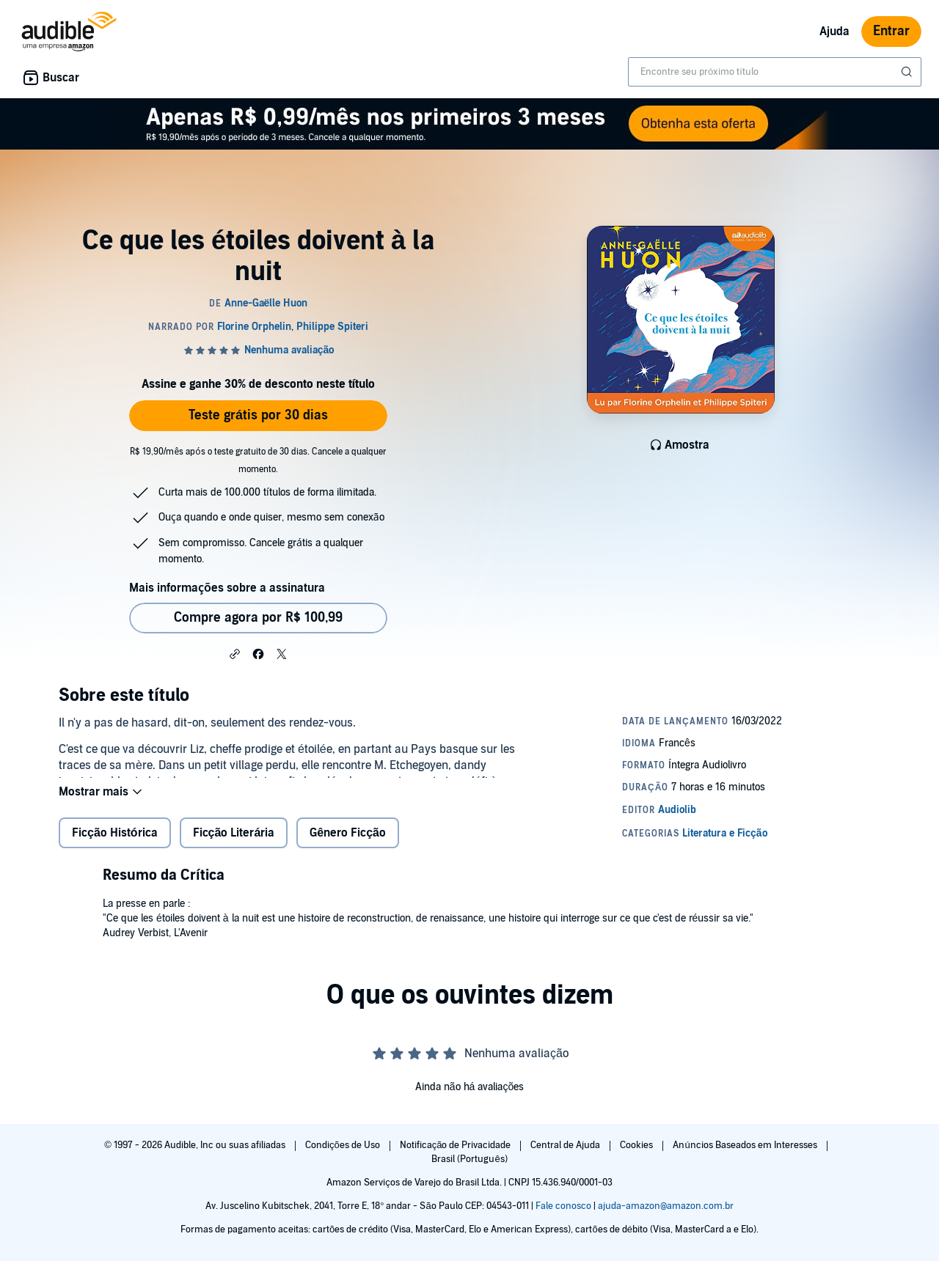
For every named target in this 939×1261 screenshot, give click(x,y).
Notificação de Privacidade (457, 1145)
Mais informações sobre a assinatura (227, 588)
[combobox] (774, 72)
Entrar (891, 31)
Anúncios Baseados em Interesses (746, 1145)
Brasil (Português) (469, 1159)
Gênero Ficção (348, 844)
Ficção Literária (234, 844)
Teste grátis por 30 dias (258, 415)
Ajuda (834, 31)
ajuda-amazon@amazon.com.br (666, 1206)
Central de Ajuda (566, 1145)
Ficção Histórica (115, 844)
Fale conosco (563, 1206)
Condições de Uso (343, 1145)
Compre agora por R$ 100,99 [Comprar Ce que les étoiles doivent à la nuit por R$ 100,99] (258, 617)
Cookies (637, 1145)
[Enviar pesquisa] (908, 72)
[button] (235, 653)
